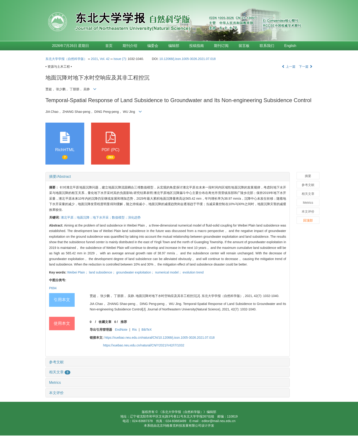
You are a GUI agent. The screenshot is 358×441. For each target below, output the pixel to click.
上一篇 (288, 66)
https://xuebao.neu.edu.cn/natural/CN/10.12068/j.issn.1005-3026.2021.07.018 (160, 337)
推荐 (124, 322)
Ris (134, 329)
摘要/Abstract (60, 176)
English (290, 46)
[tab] (168, 176)
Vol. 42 (105, 59)
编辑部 (173, 46)
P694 (53, 288)
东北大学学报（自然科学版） (66, 59)
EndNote (121, 329)
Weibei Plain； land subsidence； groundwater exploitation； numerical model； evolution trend (135, 272)
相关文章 (59, 372)
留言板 (244, 46)
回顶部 (308, 220)
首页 (109, 46)
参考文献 (56, 362)
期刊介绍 (130, 46)
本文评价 (56, 393)
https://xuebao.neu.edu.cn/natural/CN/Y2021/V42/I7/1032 (143, 345)
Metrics (55, 382)
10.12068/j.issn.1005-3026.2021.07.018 (187, 59)
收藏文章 (105, 322)
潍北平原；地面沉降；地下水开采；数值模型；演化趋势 (101, 217)
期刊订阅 (221, 46)
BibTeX (147, 329)
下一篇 (306, 66)
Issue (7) (119, 59)
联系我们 (267, 46)
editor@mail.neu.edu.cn (218, 421)
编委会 (152, 46)
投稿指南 (196, 46)
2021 (94, 59)
